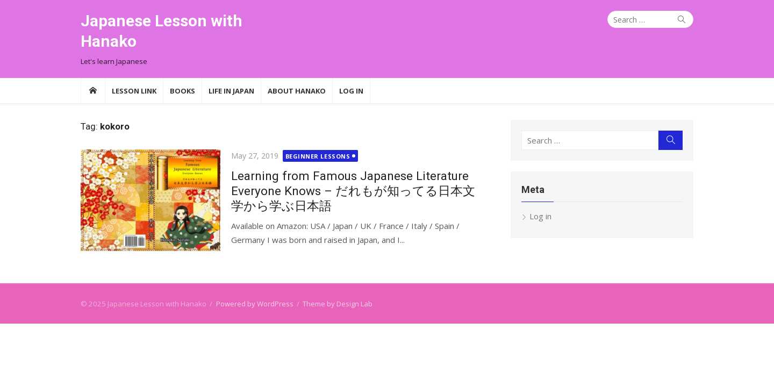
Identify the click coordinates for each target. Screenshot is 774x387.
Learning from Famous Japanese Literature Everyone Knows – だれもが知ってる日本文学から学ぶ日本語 (353, 191)
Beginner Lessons (317, 156)
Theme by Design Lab (337, 304)
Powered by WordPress (254, 304)
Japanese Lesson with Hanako (161, 31)
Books (182, 91)
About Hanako (297, 91)
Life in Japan (231, 91)
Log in (540, 216)
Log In (351, 91)
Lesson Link (134, 91)
